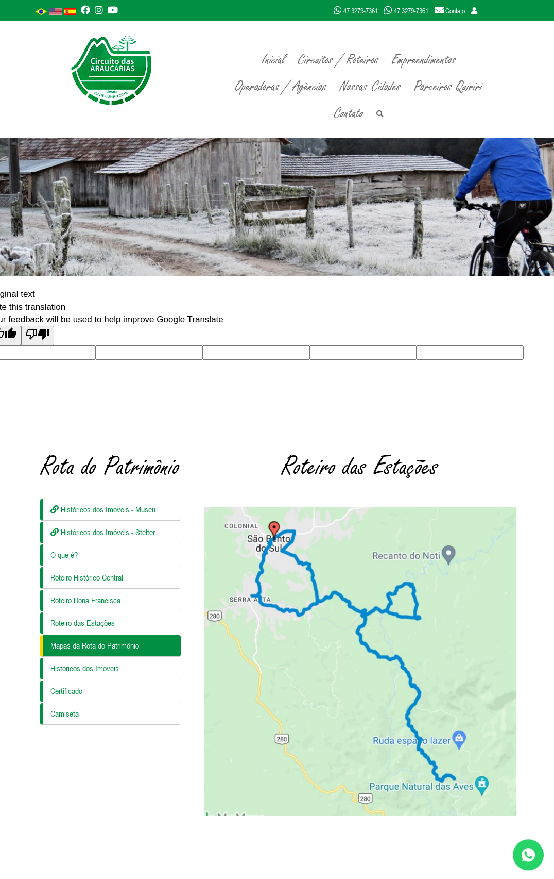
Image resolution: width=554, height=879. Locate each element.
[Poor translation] (37, 335)
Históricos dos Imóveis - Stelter (102, 532)
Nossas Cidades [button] (370, 86)
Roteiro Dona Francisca (85, 600)
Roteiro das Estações (82, 622)
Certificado (66, 690)
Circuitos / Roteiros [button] (338, 60)
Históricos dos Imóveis (84, 668)
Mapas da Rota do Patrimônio (94, 645)
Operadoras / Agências (281, 86)
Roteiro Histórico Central (86, 577)
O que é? (64, 554)
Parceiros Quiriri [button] (448, 86)
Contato (348, 113)
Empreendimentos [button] (424, 60)
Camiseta (64, 713)
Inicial (273, 60)
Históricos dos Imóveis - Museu (102, 509)
